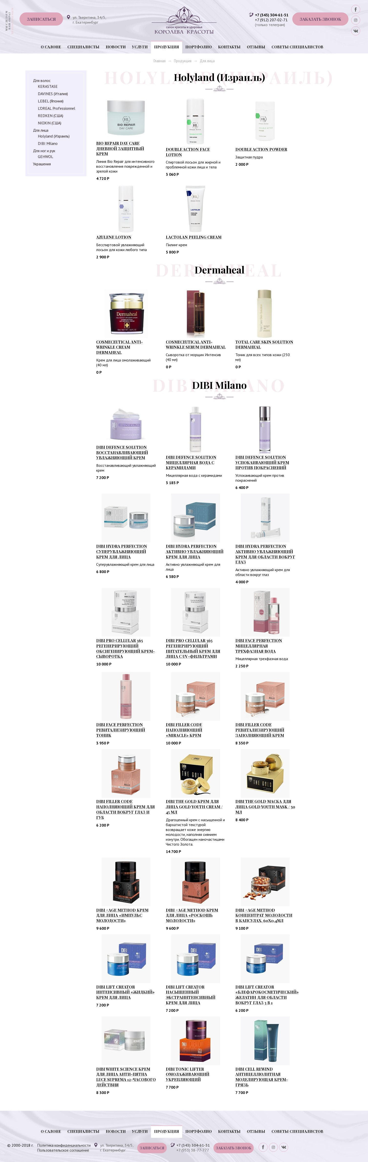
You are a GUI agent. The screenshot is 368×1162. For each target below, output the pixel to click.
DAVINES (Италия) (53, 93)
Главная (160, 61)
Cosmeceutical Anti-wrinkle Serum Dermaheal (196, 344)
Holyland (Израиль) (54, 136)
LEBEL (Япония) (50, 100)
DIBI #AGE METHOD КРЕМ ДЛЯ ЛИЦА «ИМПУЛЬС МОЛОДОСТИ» (122, 915)
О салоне (51, 46)
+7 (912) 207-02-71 (271, 19)
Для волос (42, 80)
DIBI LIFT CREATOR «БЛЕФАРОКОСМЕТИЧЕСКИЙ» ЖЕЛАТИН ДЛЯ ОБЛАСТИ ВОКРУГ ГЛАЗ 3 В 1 (267, 994)
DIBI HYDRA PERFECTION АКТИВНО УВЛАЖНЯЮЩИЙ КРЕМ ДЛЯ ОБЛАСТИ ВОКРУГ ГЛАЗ (265, 554)
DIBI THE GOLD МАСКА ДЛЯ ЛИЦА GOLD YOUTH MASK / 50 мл (265, 807)
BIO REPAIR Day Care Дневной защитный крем (120, 148)
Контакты (229, 46)
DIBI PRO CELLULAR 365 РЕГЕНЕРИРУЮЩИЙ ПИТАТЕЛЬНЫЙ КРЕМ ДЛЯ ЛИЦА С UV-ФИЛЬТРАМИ (193, 648)
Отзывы (256, 46)
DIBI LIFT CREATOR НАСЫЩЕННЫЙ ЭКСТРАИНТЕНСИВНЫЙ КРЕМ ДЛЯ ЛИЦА (190, 994)
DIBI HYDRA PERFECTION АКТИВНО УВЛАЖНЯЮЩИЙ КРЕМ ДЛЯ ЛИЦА (194, 551)
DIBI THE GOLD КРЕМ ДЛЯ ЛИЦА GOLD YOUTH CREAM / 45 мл (194, 807)
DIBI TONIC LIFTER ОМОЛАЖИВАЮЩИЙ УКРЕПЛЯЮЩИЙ (187, 1074)
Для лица (207, 61)
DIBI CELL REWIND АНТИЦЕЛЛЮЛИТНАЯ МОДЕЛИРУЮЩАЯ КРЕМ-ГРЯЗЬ (261, 1076)
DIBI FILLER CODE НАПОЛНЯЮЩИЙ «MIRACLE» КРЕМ (184, 730)
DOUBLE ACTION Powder (261, 149)
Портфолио (198, 46)
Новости (116, 46)
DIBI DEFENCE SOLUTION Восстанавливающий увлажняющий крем (122, 452)
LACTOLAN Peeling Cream (193, 237)
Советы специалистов (297, 46)
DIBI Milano (48, 143)
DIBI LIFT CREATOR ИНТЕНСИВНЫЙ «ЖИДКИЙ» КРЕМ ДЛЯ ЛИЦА (125, 992)
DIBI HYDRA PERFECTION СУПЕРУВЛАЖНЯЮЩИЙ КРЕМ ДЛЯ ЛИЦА (121, 551)
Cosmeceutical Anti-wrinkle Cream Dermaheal (119, 347)
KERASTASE (48, 86)
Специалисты (83, 46)
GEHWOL (45, 156)
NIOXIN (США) (49, 122)
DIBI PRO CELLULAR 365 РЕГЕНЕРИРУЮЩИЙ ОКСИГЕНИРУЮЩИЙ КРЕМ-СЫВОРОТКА (125, 648)
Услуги (140, 46)
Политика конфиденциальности (64, 1145)
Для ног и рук (44, 150)
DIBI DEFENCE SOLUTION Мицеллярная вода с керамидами (191, 462)
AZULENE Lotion (113, 237)
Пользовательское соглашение (63, 1150)
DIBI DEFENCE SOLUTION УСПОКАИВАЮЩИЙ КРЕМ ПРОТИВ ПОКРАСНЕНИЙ (262, 462)
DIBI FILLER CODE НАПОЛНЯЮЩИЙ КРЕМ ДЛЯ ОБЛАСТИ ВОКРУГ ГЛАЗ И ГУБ (125, 809)
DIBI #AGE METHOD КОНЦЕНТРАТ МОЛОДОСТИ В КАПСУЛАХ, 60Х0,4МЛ (263, 915)
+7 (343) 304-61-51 (271, 14)
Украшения (42, 163)
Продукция (166, 46)
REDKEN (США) (50, 115)
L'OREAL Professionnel (56, 108)
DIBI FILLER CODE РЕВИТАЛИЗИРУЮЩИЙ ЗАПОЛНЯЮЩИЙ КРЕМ (259, 730)
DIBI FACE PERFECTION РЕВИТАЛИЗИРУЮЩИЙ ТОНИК (120, 730)
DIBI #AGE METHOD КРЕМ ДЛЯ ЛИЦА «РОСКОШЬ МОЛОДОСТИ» (192, 915)
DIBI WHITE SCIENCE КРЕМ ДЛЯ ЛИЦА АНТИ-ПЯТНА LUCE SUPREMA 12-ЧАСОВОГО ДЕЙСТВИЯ (126, 1076)
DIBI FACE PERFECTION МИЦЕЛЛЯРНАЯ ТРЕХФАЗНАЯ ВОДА (258, 646)
